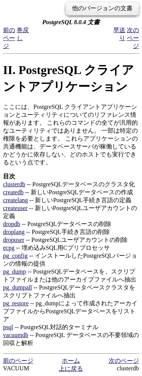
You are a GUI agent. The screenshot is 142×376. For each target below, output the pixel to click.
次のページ (133, 38)
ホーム (71, 360)
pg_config (15, 255)
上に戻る (71, 368)
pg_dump (14, 271)
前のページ (9, 38)
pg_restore (16, 303)
